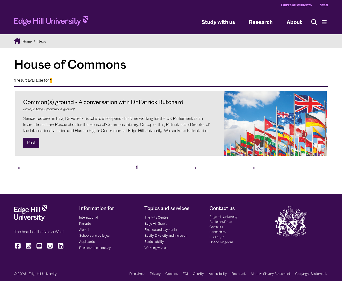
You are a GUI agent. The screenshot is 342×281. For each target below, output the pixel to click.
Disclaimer (137, 274)
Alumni (84, 230)
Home (27, 41)
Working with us (155, 248)
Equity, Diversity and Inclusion (165, 235)
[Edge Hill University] (30, 220)
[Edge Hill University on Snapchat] (50, 248)
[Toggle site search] (314, 22)
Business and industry (95, 248)
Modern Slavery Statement (270, 274)
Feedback (238, 274)
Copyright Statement (311, 274)
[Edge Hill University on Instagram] (29, 248)
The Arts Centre (156, 217)
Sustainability (154, 242)
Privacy (155, 274)
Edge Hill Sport (155, 223)
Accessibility (218, 274)
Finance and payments (160, 230)
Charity (198, 274)
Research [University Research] (261, 22)
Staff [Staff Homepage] (324, 5)
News (42, 41)
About (294, 22)
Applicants (87, 242)
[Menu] (324, 22)
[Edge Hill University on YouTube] (39, 248)
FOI (185, 274)
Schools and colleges (94, 235)
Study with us (218, 22)
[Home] (51, 22)
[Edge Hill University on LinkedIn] (61, 248)
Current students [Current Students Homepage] (296, 5)
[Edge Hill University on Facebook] (18, 248)
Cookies (171, 274)
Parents (85, 223)
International (88, 217)
